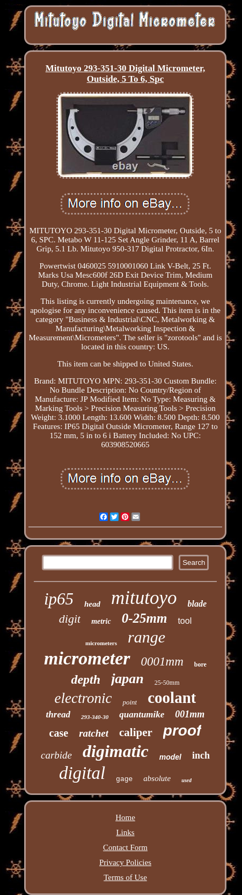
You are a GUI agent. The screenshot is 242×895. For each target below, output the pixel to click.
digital (82, 773)
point (129, 702)
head (92, 604)
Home (125, 817)
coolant (172, 697)
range (146, 637)
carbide (56, 755)
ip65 (59, 599)
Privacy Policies (125, 862)
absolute (157, 778)
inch (201, 755)
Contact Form (125, 847)
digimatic (116, 751)
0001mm (162, 661)
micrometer (87, 658)
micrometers (101, 643)
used (186, 780)
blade (197, 603)
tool (185, 620)
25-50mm (167, 682)
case (59, 733)
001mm (189, 714)
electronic (83, 698)
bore (200, 664)
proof (182, 730)
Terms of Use (125, 877)
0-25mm (144, 618)
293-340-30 (94, 717)
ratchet (93, 733)
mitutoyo (144, 597)
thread (58, 714)
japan (127, 678)
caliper (135, 732)
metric (101, 621)
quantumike (141, 714)
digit (69, 618)
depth (85, 679)
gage (124, 779)
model (170, 757)
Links (125, 832)
